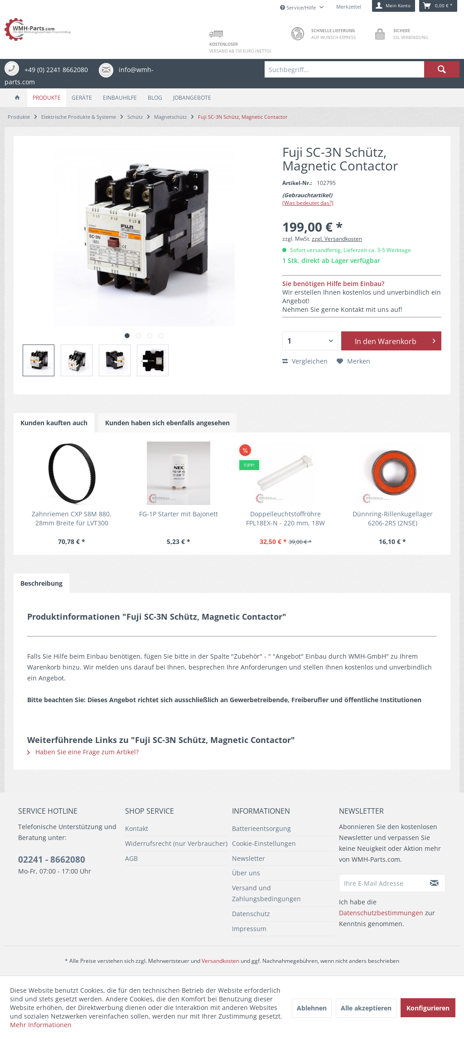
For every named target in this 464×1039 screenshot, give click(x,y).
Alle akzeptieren (366, 1008)
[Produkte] (46, 97)
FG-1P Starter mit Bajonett (178, 514)
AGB (131, 858)
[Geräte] (81, 97)
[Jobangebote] (192, 97)
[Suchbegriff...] (362, 69)
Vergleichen (305, 361)
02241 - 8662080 (51, 859)
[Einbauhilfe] (119, 97)
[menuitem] (362, 69)
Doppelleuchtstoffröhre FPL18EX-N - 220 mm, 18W (285, 518)
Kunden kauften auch (53, 422)
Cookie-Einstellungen (264, 843)
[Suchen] (441, 69)
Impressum (249, 928)
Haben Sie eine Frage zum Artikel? (83, 752)
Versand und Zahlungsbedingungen (266, 893)
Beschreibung (41, 583)
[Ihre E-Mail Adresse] (382, 883)
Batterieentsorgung (261, 828)
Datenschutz (251, 913)
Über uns (246, 873)
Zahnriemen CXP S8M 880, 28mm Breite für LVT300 (71, 518)
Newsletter (248, 858)
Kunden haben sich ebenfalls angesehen (167, 422)
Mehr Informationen (41, 1024)
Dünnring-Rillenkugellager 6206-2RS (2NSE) (393, 518)
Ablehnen (312, 1008)
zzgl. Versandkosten (337, 239)
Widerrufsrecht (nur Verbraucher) (176, 843)
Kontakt (136, 828)
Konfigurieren (428, 1008)
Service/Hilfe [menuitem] (298, 7)
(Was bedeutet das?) (308, 203)
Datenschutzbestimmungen (381, 912)
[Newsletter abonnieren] (434, 883)
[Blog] (155, 97)
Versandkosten (220, 961)
